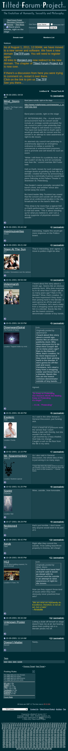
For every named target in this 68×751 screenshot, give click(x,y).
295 (31, 743)
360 (50, 748)
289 (13, 743)
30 (57, 723)
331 (13, 747)
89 (54, 727)
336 (28, 747)
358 (44, 748)
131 (43, 730)
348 (64, 747)
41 (16, 725)
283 (58, 742)
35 (3, 725)
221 (61, 737)
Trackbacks (8, 690)
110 (44, 728)
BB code (7, 683)
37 (7, 725)
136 (58, 730)
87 (50, 727)
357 (41, 748)
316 (31, 745)
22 (40, 723)
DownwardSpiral (14, 327)
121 (13, 730)
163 (13, 733)
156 (55, 732)
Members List (48, 37)
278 (43, 742)
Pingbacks (7, 692)
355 (35, 748)
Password (32, 28)
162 (10, 733)
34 (65, 723)
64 (65, 725)
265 (4, 742)
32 (61, 723)
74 (22, 727)
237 (46, 738)
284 (61, 742)
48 (31, 725)
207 (19, 737)
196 (49, 735)
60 (56, 725)
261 (55, 740)
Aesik (7, 543)
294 (28, 743)
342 (46, 747)
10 (14, 723)
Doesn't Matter (13, 642)
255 (37, 740)
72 (18, 727)
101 (16, 728)
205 (13, 737)
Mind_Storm (11, 101)
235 (40, 738)
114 (56, 728)
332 (16, 747)
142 (13, 732)
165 (19, 733)
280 (49, 742)
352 (26, 748)
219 (55, 737)
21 (37, 723)
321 (46, 745)
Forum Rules (8, 697)
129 (37, 730)
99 (11, 728)
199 (58, 735)
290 (16, 743)
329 (7, 747)
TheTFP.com (22, 53)
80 (35, 727)
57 (50, 725)
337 (31, 747)
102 (20, 728)
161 (7, 733)
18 (31, 723)
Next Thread (40, 666)
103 (22, 728)
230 (25, 738)
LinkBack (43, 91)
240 (55, 738)
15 (25, 723)
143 (16, 732)
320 (43, 745)
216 (46, 737)
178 (58, 733)
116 (62, 728)
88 (52, 727)
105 (29, 728)
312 (19, 745)
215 (43, 737)
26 (48, 723)
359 (47, 748)
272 (25, 742)
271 (22, 742)
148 (31, 732)
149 (34, 732)
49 (33, 725)
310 (13, 745)
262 (58, 740)
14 (22, 723)
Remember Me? (57, 25)
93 (63, 727)
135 (55, 730)
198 (55, 735)
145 (22, 732)
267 (10, 742)
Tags (6, 658)
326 (61, 745)
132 (46, 730)
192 (37, 735)
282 (55, 742)
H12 (6, 561)
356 (38, 748)
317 (34, 745)
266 (7, 742)
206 (16, 737)
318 (37, 745)
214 (40, 737)
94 (65, 727)
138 (64, 730)
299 (43, 743)
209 (25, 737)
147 (28, 732)
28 (52, 723)
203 (7, 737)
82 (39, 727)
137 (61, 730)
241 (58, 738)
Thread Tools (56, 91)
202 (4, 737)
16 (27, 723)
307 (4, 745)
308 (7, 745)
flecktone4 (10, 525)
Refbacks (7, 694)
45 (24, 725)
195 (46, 735)
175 (49, 733)
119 (7, 730)
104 (26, 728)
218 (52, 737)
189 (28, 735)
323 (52, 745)
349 (17, 748)
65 (3, 727)
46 (26, 725)
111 (47, 728)
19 (33, 723)
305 (61, 743)
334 (22, 747)
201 (64, 735)
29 (55, 723)
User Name (33, 24)
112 (50, 728)
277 (40, 742)
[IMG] (6, 687)
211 (31, 737)
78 (31, 727)
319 (40, 745)
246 (10, 740)
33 (63, 723)
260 (52, 740)
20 (35, 723)
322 (49, 745)
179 (61, 733)
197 (52, 735)
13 (20, 723)
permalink (59, 96)
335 (25, 747)
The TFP (41, 79)
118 (4, 730)
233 (34, 738)
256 (40, 740)
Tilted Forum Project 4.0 (48, 63)
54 (44, 725)
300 (46, 743)
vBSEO (41, 717)
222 (64, 737)
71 (16, 727)
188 (25, 735)
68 (9, 727)
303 (55, 743)
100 (14, 728)
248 (16, 740)
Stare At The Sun (15, 249)
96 (5, 728)
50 (35, 725)
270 (19, 742)
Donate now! (18, 37)
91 (59, 727)
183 (10, 735)
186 (19, 735)
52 (39, 725)
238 (49, 738)
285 (64, 742)
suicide (19, 662)
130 (40, 730)
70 (13, 727)
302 (52, 743)
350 (20, 748)
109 (41, 728)
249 (19, 740)
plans (10, 662)
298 (40, 743)
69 (11, 727)
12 (18, 723)
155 (52, 732)
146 (25, 732)
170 (34, 733)
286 (4, 743)
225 (10, 738)
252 (28, 740)
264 (64, 740)
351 (23, 748)
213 (37, 737)
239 (52, 738)
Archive (59, 709)
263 (61, 740)
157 (58, 732)
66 (5, 727)
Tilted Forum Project (47, 709)
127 (31, 730)
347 (61, 747)
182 (7, 735)
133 (49, 730)
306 (64, 743)
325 (58, 745)
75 (24, 727)
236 (43, 738)
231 (28, 738)
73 (20, 727)
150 (37, 732)
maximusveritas (14, 231)
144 (19, 732)
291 (19, 743)
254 (34, 740)
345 (55, 747)
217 (49, 737)
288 (10, 743)
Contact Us (34, 709)
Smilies (6, 685)
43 (20, 725)
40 (13, 725)
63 (63, 725)
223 (4, 738)
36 (5, 725)
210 (28, 737)
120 (10, 730)
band (5, 662)
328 (4, 747)
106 (32, 728)
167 (25, 733)
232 (31, 738)
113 (53, 728)
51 (37, 725)
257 (43, 740)
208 (22, 737)
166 (22, 733)
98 (9, 728)
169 (31, 733)
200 (61, 735)
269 (16, 742)
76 (26, 727)
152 (43, 732)
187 (22, 735)
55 (46, 725)
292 (22, 743)
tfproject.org (24, 60)
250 (22, 740)
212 (34, 737)
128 (34, 730)
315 (28, 745)
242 (61, 738)
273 (28, 742)
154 (49, 732)
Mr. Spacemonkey (15, 455)
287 (7, 743)
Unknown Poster (14, 622)
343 (49, 747)
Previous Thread (29, 666)
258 (46, 740)
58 (52, 725)
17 (29, 723)
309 (10, 745)
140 (7, 732)
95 (2, 728)
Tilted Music (19, 24)
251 (25, 740)
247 (13, 740)
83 (41, 727)
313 (22, 745)
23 (42, 723)
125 (25, 730)
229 (22, 738)
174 (46, 733)
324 (55, 745)
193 (40, 735)
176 (52, 733)
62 (61, 725)
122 (16, 730)
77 (29, 727)
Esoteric (9, 417)
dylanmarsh (11, 284)
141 (10, 732)
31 (59, 723)
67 (7, 727)
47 (29, 725)
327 (64, 745)
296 (34, 743)
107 (35, 728)
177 (55, 733)
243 (64, 738)
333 (19, 747)
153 (46, 732)
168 (28, 733)
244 (4, 740)
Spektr (8, 490)
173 (43, 733)
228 (19, 738)
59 (54, 725)
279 (46, 742)
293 (25, 743)
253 (31, 740)
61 (59, 725)
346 (58, 747)
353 (29, 748)
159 (64, 732)
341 (43, 747)
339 (37, 747)
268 (13, 742)
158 (61, 732)
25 (46, 723)
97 (7, 728)
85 (46, 727)
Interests (10, 24)
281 (52, 742)
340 (40, 747)
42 (18, 725)
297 (37, 743)
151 (40, 732)
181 (4, 735)
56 (48, 725)
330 (10, 747)
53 (41, 725)
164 (16, 733)
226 (13, 738)
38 (9, 725)
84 (44, 727)
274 (31, 742)
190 (31, 735)
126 (28, 730)
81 (37, 727)
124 (22, 730)
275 (34, 742)
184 (13, 735)
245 (7, 740)
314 (25, 745)
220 (58, 737)
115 (59, 728)
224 (7, 738)
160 (4, 733)
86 (48, 727)
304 (58, 743)
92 (61, 727)
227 (16, 738)
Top (64, 709)
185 (16, 735)
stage (14, 662)
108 (38, 728)
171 (37, 733)
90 (56, 727)
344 (52, 747)
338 (34, 747)
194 (43, 735)
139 (4, 732)
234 (37, 738)
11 (16, 723)
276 (37, 742)
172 (40, 733)
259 (49, 740)
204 (10, 737)
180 (64, 733)
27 (50, 723)
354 (32, 748)
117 (65, 728)
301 (49, 743)
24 (44, 723)
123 (19, 730)
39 (11, 725)
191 (34, 735)
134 (52, 730)
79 (33, 727)
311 (16, 745)
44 (22, 725)
